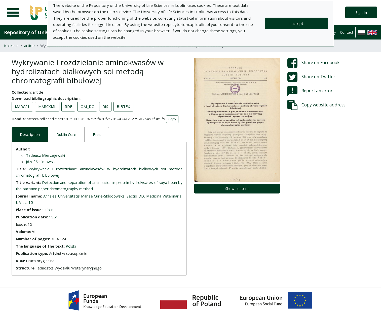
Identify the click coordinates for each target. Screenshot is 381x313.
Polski (71, 246)
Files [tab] (97, 134)
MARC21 (22, 106)
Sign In (361, 12)
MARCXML (47, 106)
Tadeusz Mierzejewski (45, 155)
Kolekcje (11, 45)
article (29, 45)
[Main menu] (13, 12)
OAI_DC (87, 106)
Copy (172, 119)
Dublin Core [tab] (66, 134)
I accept (296, 23)
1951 (53, 216)
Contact (346, 32)
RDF (68, 106)
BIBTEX (123, 106)
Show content (237, 188)
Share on (313, 63)
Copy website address (316, 105)
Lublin (48, 209)
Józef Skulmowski (40, 161)
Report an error (309, 91)
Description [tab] (30, 134)
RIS (105, 106)
